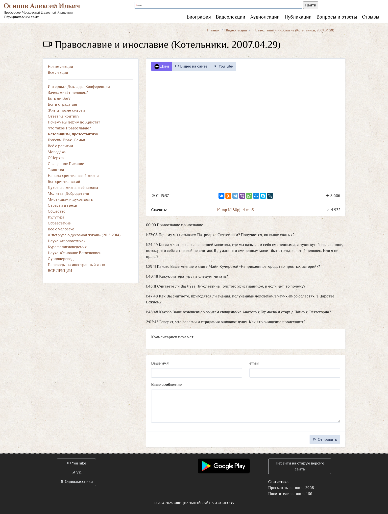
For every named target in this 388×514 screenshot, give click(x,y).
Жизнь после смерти (66, 110)
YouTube (223, 66)
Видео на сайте (191, 66)
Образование (59, 223)
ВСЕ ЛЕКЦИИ (60, 271)
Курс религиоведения (67, 247)
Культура (56, 217)
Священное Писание (66, 164)
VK (76, 472)
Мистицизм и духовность (70, 199)
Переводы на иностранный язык (76, 265)
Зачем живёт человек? (68, 92)
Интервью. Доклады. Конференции (79, 86)
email (254, 363)
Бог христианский (64, 181)
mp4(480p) (229, 210)
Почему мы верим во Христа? (74, 122)
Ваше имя (160, 363)
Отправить (325, 439)
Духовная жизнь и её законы (73, 187)
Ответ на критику (63, 116)
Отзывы (370, 17)
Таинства (56, 170)
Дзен (161, 66)
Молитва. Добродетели (68, 193)
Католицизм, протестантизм (73, 134)
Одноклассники (76, 481)
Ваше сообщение (166, 384)
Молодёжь (57, 152)
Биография (199, 17)
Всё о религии (60, 146)
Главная (213, 30)
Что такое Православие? (69, 128)
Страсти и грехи (62, 205)
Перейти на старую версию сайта (300, 466)
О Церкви (56, 158)
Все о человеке (61, 229)
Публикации (298, 17)
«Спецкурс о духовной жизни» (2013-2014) (84, 235)
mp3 (247, 210)
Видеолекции (230, 17)
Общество (56, 211)
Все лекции (58, 72)
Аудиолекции (265, 17)
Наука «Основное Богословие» (74, 253)
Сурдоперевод (60, 259)
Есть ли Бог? (59, 98)
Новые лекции (60, 66)
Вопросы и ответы (336, 17)
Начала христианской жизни (73, 175)
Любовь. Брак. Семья (66, 140)
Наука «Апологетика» (66, 241)
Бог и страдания (62, 104)
